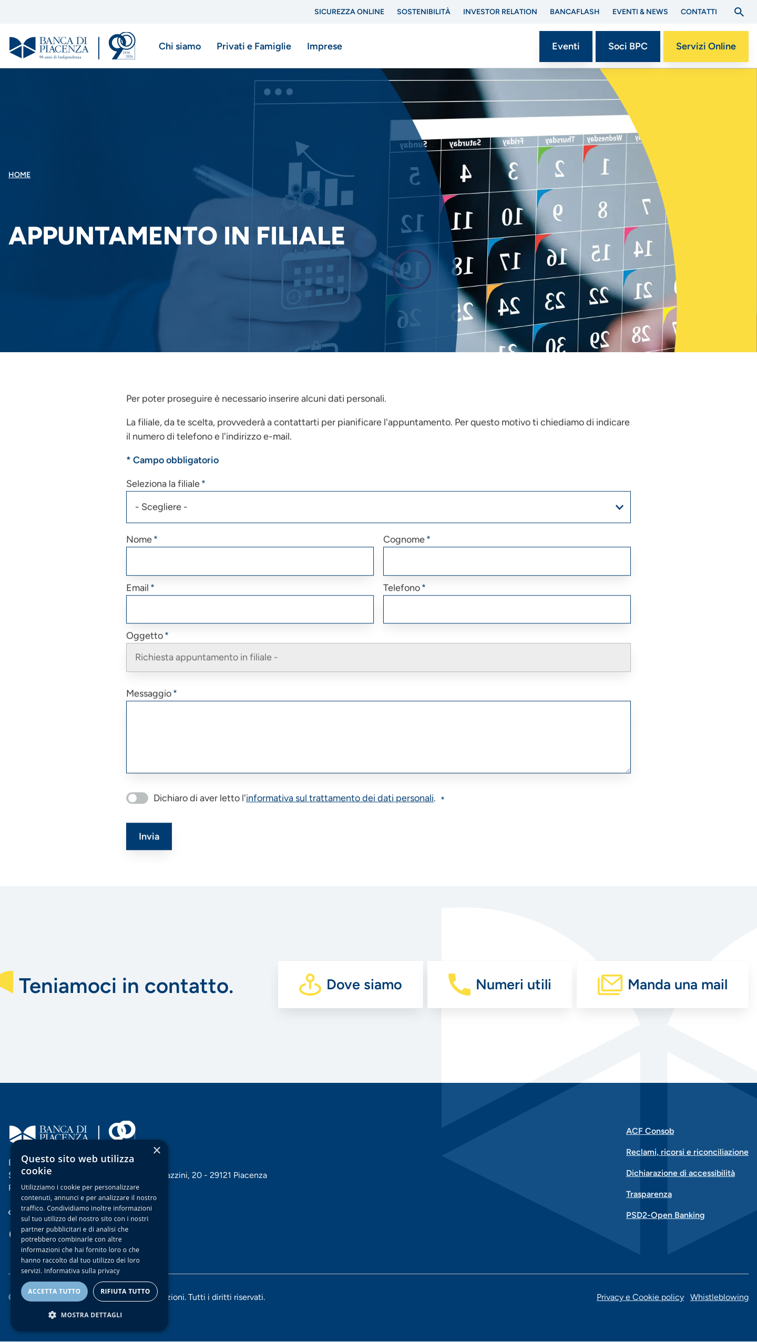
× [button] (156, 1151)
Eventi (566, 46)
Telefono (401, 600)
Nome (139, 551)
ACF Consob (650, 1131)
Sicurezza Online (349, 11)
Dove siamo (364, 984)
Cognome (404, 551)
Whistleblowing (719, 1297)
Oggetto (144, 648)
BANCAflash (575, 11)
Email (137, 600)
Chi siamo (180, 46)
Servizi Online (706, 46)
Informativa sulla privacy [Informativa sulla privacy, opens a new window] (82, 1270)
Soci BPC (628, 46)
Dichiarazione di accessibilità (680, 1173)
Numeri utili (513, 984)
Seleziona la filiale (163, 495)
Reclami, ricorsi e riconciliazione (687, 1152)
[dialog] (89, 1235)
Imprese (324, 46)
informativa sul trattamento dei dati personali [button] (340, 810)
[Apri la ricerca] (739, 12)
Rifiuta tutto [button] (125, 1291)
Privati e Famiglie (254, 46)
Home (19, 174)
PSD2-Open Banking (665, 1215)
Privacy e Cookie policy (640, 1297)
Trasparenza (649, 1194)
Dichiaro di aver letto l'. (295, 810)
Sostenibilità (424, 11)
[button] (89, 1314)
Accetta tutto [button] (54, 1291)
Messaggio (148, 705)
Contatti (699, 11)
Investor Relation (500, 11)
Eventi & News (640, 11)
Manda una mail (678, 984)
